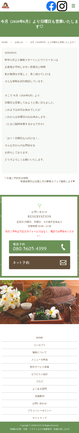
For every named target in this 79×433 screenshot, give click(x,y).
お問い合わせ (39, 403)
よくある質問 (39, 389)
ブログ (39, 381)
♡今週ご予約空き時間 (16, 178)
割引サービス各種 (39, 367)
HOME (5, 42)
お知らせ (19, 42)
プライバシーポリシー (39, 410)
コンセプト (40, 345)
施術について (39, 352)
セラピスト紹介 (39, 374)
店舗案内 (39, 396)
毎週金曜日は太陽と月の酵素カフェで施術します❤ (47, 181)
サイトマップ (39, 418)
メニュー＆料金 (39, 359)
